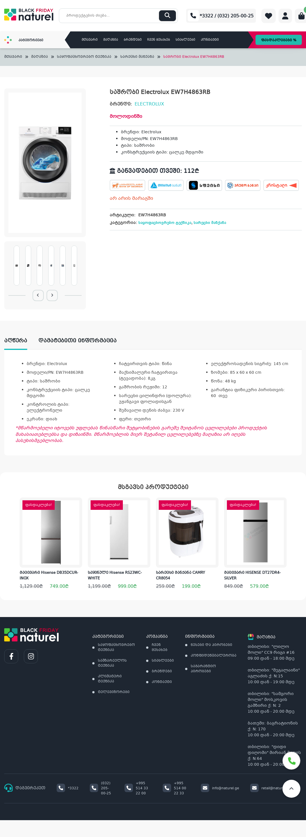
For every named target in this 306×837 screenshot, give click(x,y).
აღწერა (15, 341)
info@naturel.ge (220, 788)
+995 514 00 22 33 (174, 788)
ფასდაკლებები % (278, 40)
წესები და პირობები (211, 645)
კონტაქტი (210, 40)
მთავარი (90, 40)
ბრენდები (133, 40)
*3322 (68, 788)
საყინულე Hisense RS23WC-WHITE (115, 575)
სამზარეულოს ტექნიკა (112, 663)
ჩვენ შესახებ (158, 40)
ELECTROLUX (149, 104)
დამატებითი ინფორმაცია (77, 341)
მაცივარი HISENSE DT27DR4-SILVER (252, 575)
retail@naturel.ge (270, 788)
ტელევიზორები (114, 692)
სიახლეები (185, 40)
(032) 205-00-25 (100, 788)
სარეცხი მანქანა (137, 57)
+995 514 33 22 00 (136, 788)
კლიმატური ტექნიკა (110, 679)
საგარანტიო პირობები (203, 669)
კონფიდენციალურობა (213, 655)
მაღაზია (110, 40)
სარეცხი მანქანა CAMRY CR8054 (180, 575)
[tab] (21, 341)
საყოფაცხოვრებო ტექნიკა (84, 57)
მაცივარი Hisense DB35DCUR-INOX (49, 575)
